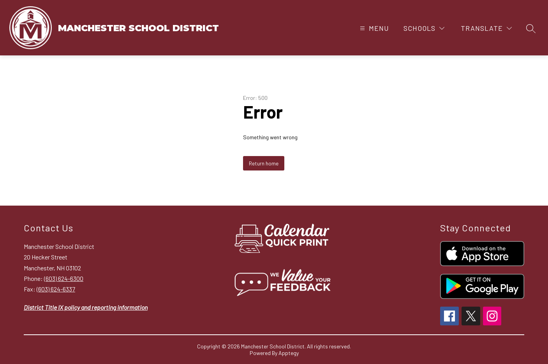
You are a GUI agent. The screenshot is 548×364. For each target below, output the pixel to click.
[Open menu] (373, 28)
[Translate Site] (486, 28)
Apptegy (288, 353)
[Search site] (531, 28)
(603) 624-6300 (63, 278)
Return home (263, 163)
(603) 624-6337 (56, 289)
